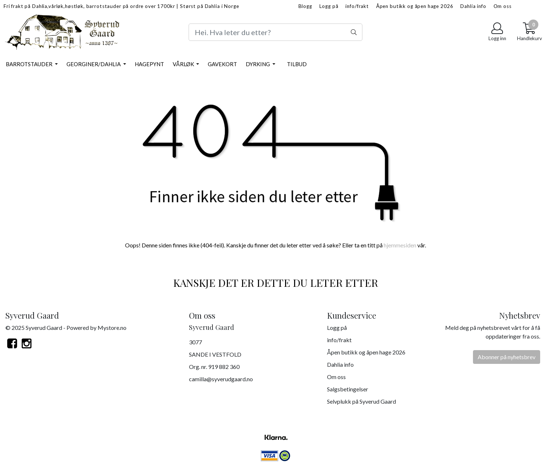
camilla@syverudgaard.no (221, 378)
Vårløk (184, 64)
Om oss (503, 6)
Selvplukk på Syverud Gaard (361, 401)
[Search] (276, 32)
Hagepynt (149, 64)
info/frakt (357, 6)
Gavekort (222, 64)
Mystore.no (112, 327)
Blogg (305, 6)
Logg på (329, 6)
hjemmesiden (400, 245)
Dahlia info (473, 6)
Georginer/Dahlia (94, 64)
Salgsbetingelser (347, 389)
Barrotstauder (29, 64)
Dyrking (258, 64)
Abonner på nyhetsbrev (506, 356)
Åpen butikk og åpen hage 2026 (414, 6)
